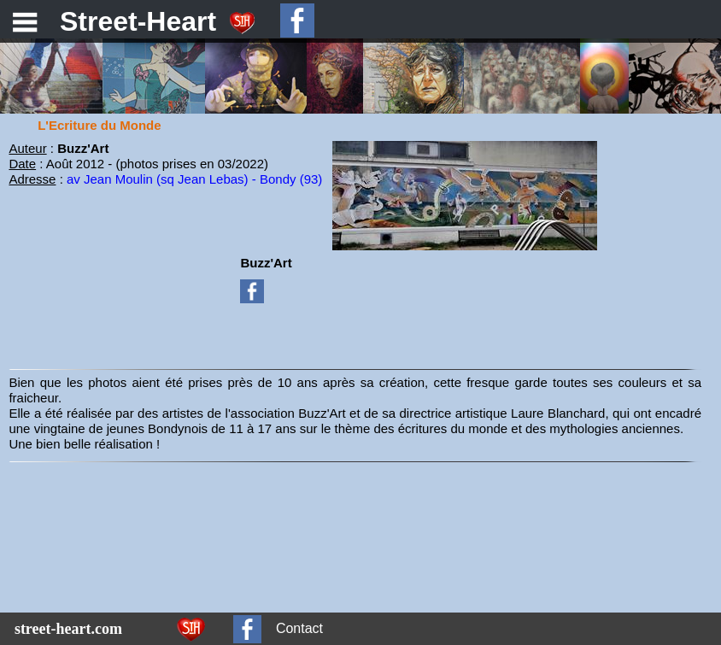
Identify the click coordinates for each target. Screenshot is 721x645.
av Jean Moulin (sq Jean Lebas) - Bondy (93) (194, 179)
